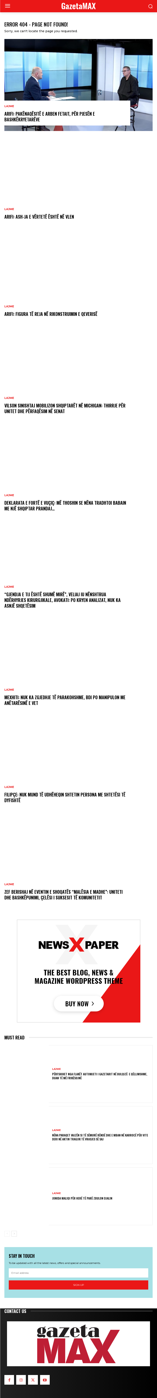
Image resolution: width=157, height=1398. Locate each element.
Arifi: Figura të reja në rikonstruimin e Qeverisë (50, 314)
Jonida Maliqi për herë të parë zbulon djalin (82, 1198)
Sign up (78, 1285)
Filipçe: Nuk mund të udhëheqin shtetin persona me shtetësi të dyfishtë (64, 797)
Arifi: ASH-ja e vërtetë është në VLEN (39, 216)
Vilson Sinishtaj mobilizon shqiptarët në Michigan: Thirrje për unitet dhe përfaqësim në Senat (64, 408)
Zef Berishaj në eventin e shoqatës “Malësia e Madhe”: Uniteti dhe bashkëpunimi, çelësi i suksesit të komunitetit (63, 894)
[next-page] (14, 1234)
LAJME (9, 106)
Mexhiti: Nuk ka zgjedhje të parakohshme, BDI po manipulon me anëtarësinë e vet (64, 700)
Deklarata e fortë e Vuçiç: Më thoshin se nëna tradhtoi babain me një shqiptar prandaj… (65, 505)
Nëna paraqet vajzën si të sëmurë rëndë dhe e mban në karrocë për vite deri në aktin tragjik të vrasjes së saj (100, 1137)
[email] (78, 1273)
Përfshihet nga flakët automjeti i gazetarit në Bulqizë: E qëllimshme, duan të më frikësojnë (99, 1076)
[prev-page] (7, 1234)
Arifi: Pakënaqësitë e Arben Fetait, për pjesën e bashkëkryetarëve (49, 116)
